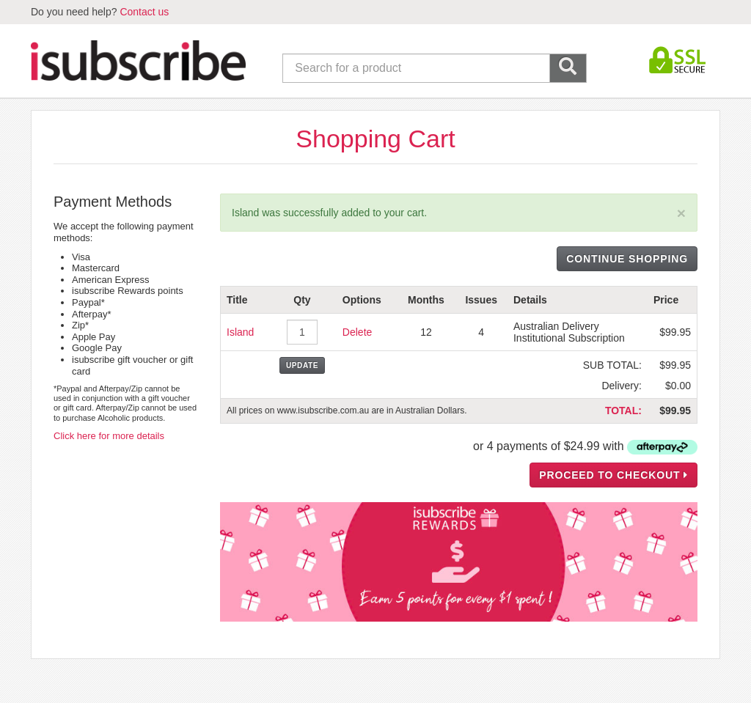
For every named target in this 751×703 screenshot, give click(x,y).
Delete (357, 332)
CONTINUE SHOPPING (627, 259)
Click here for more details (109, 435)
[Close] (681, 213)
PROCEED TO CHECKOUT (613, 475)
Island (240, 332)
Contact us (144, 12)
